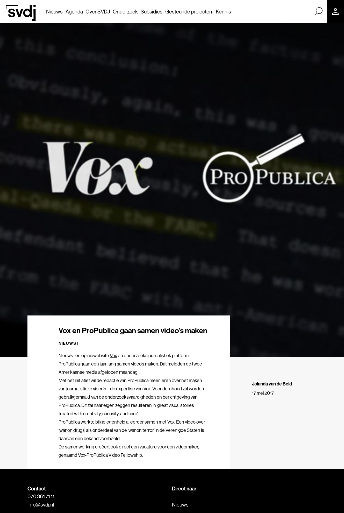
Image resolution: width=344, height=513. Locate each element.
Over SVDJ (97, 11)
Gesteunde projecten (188, 11)
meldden (176, 364)
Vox (113, 356)
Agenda (74, 11)
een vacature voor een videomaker (164, 447)
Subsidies (151, 11)
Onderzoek (125, 11)
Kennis (223, 11)
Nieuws (54, 11)
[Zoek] (318, 11)
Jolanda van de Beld (272, 384)
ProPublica (69, 364)
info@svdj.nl (40, 504)
